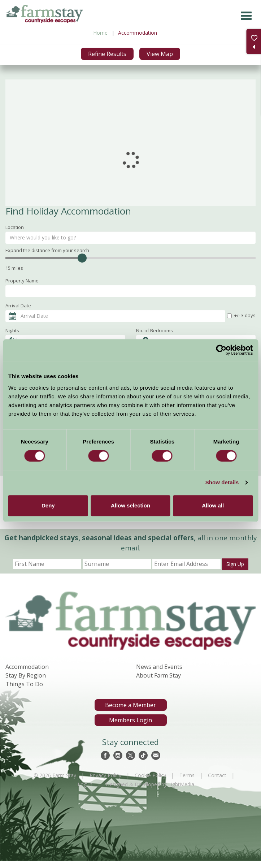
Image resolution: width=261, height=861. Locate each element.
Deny (48, 505)
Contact (217, 775)
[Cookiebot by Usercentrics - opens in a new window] (221, 350)
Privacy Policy (105, 775)
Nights (12, 330)
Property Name (22, 281)
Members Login (130, 720)
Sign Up (235, 564)
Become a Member (130, 705)
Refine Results (107, 54)
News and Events (159, 667)
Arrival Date (18, 305)
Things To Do (24, 684)
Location (14, 227)
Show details (222, 482)
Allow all (213, 505)
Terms (187, 775)
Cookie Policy (150, 775)
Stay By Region (25, 675)
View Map (160, 54)
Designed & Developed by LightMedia (150, 784)
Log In (85, 784)
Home (100, 32)
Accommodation (27, 667)
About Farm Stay (158, 675)
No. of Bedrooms (154, 330)
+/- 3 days (241, 315)
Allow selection (130, 505)
